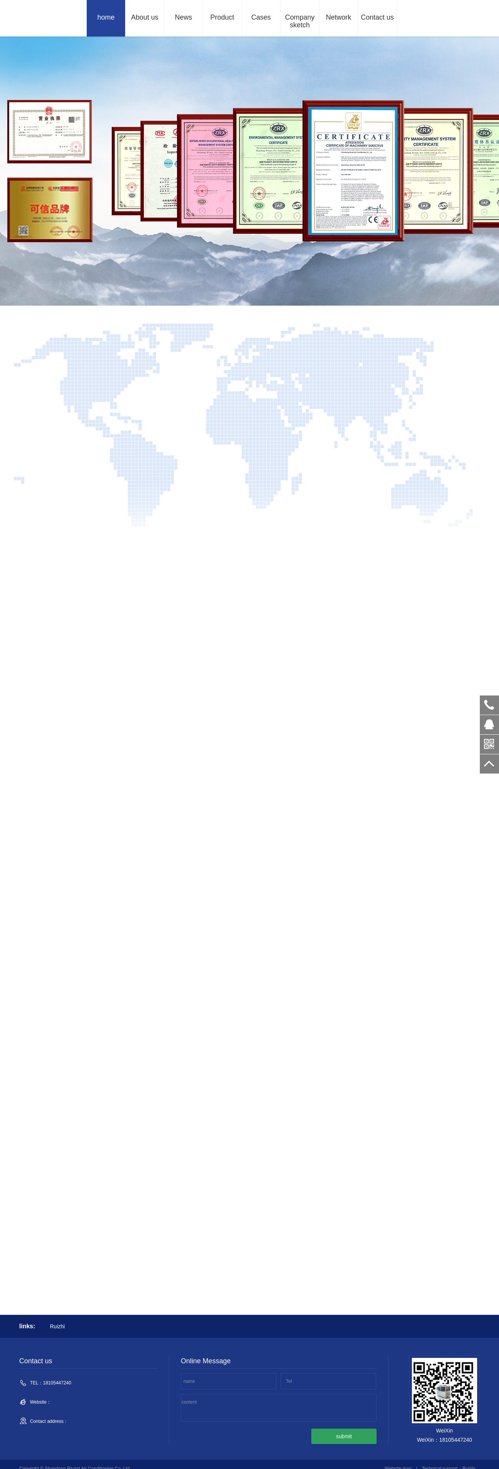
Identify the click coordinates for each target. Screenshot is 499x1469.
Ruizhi (57, 1326)
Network (338, 17)
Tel (289, 1381)
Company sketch (299, 21)
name (189, 1381)
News (183, 17)
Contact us (377, 17)
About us (144, 17)
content (189, 1402)
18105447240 (489, 705)
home (105, 17)
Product (222, 17)
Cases (261, 17)
